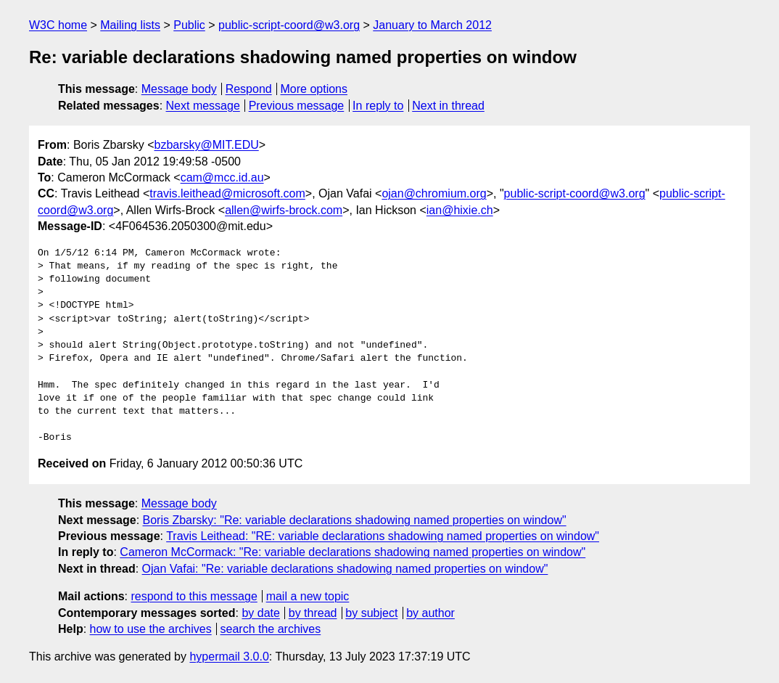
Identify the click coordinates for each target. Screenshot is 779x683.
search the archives (270, 629)
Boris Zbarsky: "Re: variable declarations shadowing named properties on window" (354, 520)
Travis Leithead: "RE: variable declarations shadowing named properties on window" (382, 536)
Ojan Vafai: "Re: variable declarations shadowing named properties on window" (345, 569)
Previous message (297, 105)
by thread (313, 613)
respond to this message (194, 596)
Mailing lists (130, 25)
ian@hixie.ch (459, 210)
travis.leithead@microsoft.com (227, 193)
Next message (203, 105)
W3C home (58, 25)
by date (260, 613)
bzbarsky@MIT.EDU (206, 145)
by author (430, 613)
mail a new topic (308, 596)
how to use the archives (151, 629)
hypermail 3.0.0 (228, 656)
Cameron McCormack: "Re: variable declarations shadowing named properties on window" (352, 552)
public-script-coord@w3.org (289, 25)
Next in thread (448, 105)
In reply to (378, 105)
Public (189, 25)
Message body (179, 89)
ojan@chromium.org (434, 193)
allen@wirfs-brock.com (283, 210)
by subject (371, 613)
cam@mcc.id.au (222, 177)
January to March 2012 (432, 25)
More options (314, 89)
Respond (249, 89)
